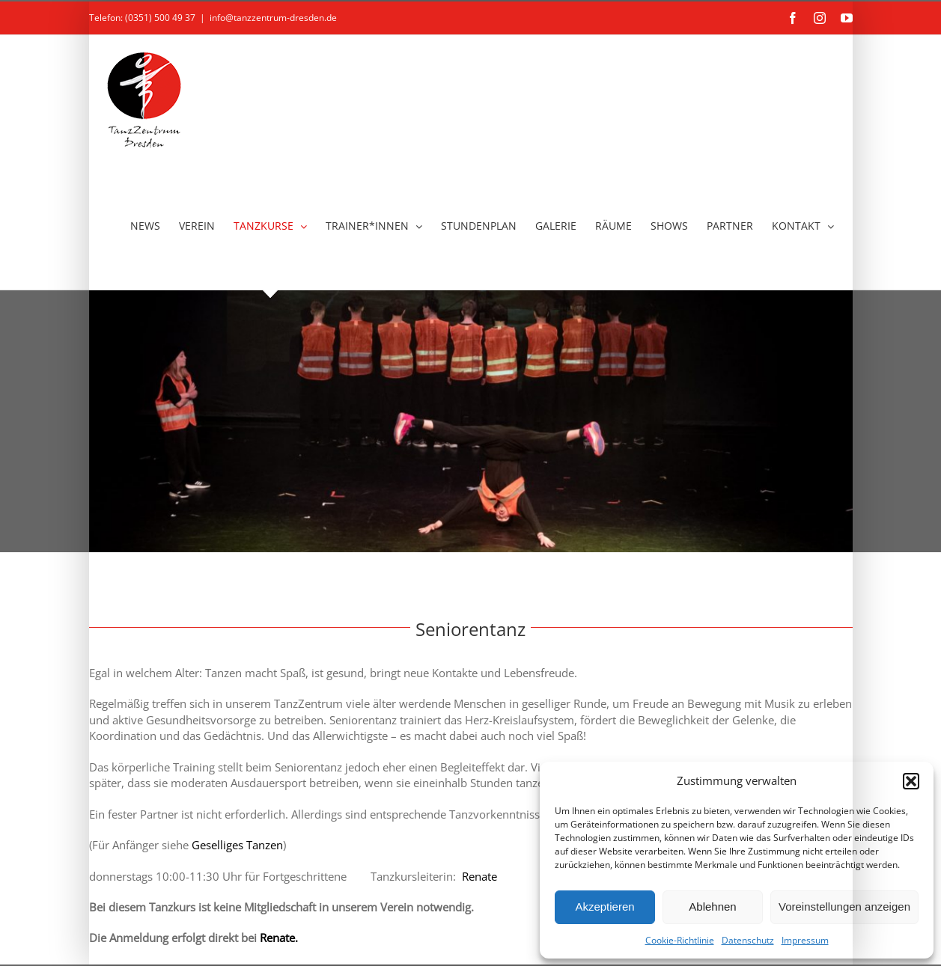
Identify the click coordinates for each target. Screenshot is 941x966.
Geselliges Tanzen (237, 844)
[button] (911, 781)
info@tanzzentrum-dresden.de (273, 17)
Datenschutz (748, 940)
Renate (478, 876)
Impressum (805, 940)
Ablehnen (712, 906)
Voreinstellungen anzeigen (844, 906)
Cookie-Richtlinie (679, 940)
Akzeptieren (604, 906)
